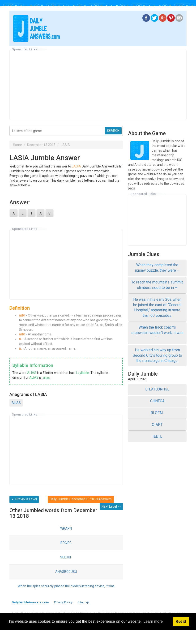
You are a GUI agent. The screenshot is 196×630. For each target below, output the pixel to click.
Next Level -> (111, 506)
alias (46, 377)
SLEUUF (66, 557)
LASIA (65, 145)
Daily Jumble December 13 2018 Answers (81, 499)
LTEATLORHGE (157, 389)
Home (17, 145)
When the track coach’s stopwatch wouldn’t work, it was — (157, 332)
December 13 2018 (41, 145)
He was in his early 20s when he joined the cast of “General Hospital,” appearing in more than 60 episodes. (157, 307)
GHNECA (157, 401)
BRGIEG (66, 543)
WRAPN (66, 528)
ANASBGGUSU (66, 572)
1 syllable (82, 373)
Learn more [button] (153, 621)
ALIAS (31, 373)
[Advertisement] (98, 85)
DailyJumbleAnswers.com (30, 602)
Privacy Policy (63, 602)
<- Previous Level (24, 499)
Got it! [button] (181, 621)
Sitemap (83, 602)
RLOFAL (157, 413)
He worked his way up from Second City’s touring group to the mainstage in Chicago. (157, 355)
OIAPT (157, 424)
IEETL (157, 436)
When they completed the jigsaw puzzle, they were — (157, 268)
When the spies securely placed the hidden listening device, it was (66, 586)
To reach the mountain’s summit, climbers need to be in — (157, 285)
